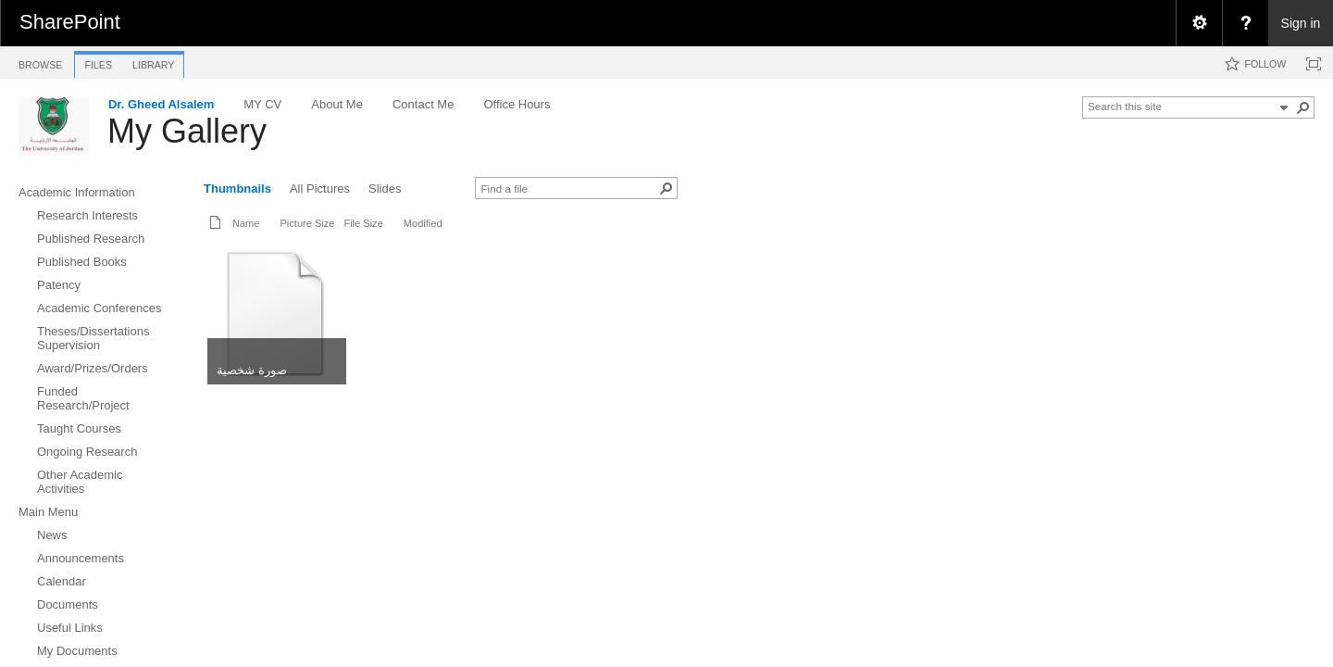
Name (245, 223)
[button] (1303, 107)
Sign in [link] (1301, 23)
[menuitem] (1199, 23)
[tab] (40, 61)
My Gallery (187, 131)
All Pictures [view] (320, 188)
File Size (362, 223)
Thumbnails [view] (237, 188)
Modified (423, 223)
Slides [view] (384, 188)
